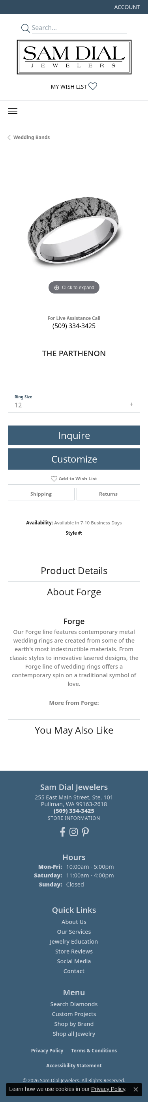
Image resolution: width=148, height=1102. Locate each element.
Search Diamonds (73, 1004)
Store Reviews (74, 951)
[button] (126, 7)
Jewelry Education (74, 941)
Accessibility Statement (73, 1065)
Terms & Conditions (94, 1050)
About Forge (74, 591)
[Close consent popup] (135, 1089)
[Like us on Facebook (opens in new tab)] (63, 832)
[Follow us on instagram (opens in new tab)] (73, 832)
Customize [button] (74, 458)
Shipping (41, 494)
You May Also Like (74, 729)
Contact (74, 971)
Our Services (74, 931)
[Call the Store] (74, 810)
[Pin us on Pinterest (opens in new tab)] (85, 832)
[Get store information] (74, 818)
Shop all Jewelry (74, 1033)
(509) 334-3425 (74, 325)
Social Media (74, 961)
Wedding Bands (31, 137)
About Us (74, 921)
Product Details (74, 570)
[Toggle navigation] (12, 111)
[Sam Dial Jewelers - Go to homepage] (74, 56)
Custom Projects (74, 1014)
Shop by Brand (74, 1024)
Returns (108, 494)
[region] (74, 231)
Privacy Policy (47, 1050)
